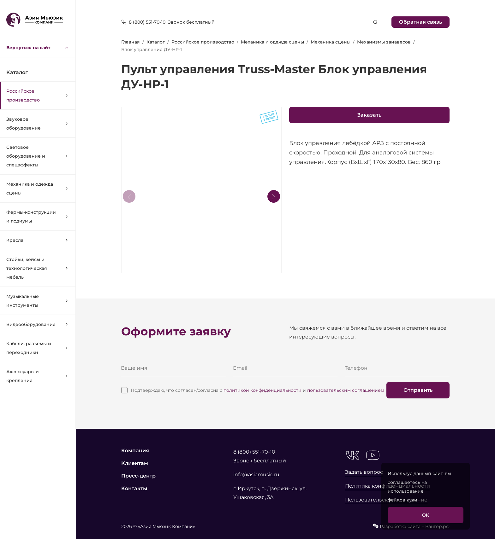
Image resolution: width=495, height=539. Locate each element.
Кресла (37, 240)
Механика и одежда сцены (37, 188)
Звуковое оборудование (37, 123)
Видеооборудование (37, 324)
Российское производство (37, 95)
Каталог (155, 42)
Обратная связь (420, 22)
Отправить (417, 390)
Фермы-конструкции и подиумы (37, 216)
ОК (425, 515)
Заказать (369, 115)
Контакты (134, 488)
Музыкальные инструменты (37, 300)
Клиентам (134, 463)
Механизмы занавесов (384, 42)
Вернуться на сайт (37, 47)
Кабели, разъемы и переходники (37, 348)
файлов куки (402, 500)
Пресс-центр (138, 476)
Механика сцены (330, 42)
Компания (135, 451)
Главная (130, 42)
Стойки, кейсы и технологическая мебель (37, 268)
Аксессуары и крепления (37, 376)
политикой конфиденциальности (262, 390)
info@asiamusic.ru (256, 475)
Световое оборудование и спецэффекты (37, 156)
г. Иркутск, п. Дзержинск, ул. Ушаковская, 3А (270, 492)
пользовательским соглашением (345, 390)
